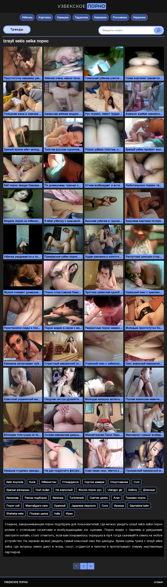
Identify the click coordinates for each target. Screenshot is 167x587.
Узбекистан (48, 482)
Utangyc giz (115, 490)
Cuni (136, 482)
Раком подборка (36, 497)
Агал (116, 497)
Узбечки (27, 17)
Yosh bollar (42, 490)
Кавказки (100, 17)
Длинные (149, 490)
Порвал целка (38, 513)
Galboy (132, 490)
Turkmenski (76, 497)
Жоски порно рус (90, 490)
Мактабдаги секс (36, 505)
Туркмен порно (135, 497)
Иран (69, 513)
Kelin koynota (14, 482)
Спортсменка (119, 482)
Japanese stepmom (83, 505)
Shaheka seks (15, 513)
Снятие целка (99, 497)
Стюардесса (70, 482)
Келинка (57, 497)
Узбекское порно (16, 582)
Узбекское (82, 6)
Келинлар (12, 497)
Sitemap (158, 582)
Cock (105, 505)
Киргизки (45, 17)
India (57, 513)
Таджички (81, 17)
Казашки (63, 17)
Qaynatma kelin (139, 505)
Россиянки (120, 17)
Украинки (139, 17)
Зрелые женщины (17, 490)
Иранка (119, 505)
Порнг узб (13, 505)
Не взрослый (64, 490)
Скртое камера (94, 482)
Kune (32, 482)
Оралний (59, 505)
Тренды (16, 29)
